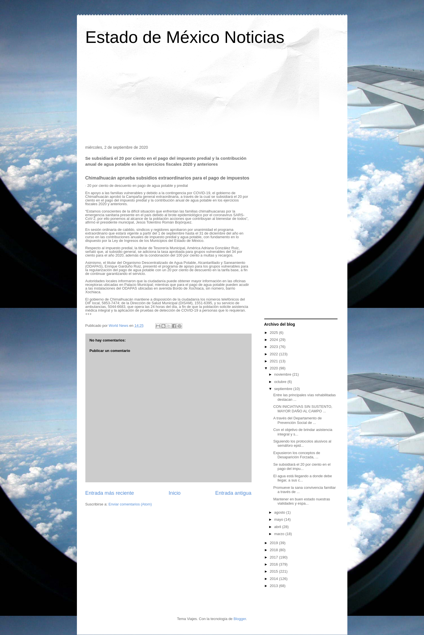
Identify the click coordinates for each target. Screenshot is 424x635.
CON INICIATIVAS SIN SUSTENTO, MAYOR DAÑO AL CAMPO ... (302, 408)
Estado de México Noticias (185, 37)
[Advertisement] (212, 97)
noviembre (283, 374)
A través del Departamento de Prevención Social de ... (297, 420)
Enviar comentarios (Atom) (130, 504)
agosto (280, 512)
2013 (274, 586)
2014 (274, 579)
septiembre (283, 389)
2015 (274, 571)
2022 (274, 354)
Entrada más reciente (109, 493)
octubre (280, 382)
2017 (274, 557)
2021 (274, 361)
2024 (274, 340)
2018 (274, 550)
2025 (274, 332)
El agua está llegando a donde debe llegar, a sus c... (302, 478)
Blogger (240, 619)
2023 (274, 347)
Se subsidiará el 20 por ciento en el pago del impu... (301, 466)
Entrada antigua (233, 493)
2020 (274, 368)
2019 (274, 543)
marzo (279, 534)
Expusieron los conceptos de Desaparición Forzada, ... (296, 455)
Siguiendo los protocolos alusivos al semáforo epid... (302, 443)
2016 (274, 564)
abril (278, 527)
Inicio (174, 493)
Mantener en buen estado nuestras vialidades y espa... (301, 501)
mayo (279, 519)
